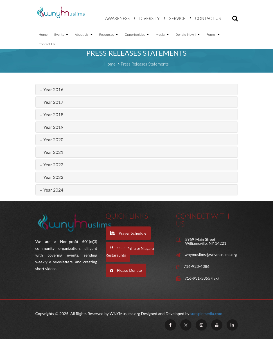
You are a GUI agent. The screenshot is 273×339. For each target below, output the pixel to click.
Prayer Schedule (128, 233)
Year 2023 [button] (52, 177)
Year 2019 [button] (52, 127)
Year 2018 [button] (52, 114)
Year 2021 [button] (52, 152)
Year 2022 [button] (52, 164)
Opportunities (137, 34)
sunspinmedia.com (206, 313)
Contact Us (208, 18)
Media (161, 34)
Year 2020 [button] (52, 139)
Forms (212, 34)
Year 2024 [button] (52, 189)
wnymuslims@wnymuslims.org (211, 255)
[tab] (137, 89)
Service (177, 18)
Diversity (149, 18)
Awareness (117, 18)
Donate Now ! (187, 34)
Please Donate (126, 270)
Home (43, 34)
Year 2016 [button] (52, 89)
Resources (108, 34)
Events (61, 34)
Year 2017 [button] (52, 102)
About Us (83, 34)
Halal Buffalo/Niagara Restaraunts (130, 251)
